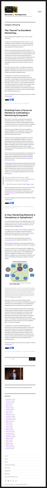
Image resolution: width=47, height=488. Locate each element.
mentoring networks (10, 239)
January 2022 (9, 407)
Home (6, 456)
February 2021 (9, 414)
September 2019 (10, 436)
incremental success (10, 192)
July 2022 (8, 404)
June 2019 (8, 440)
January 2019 (9, 448)
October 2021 (9, 409)
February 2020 (9, 431)
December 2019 (9, 435)
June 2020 (8, 424)
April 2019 (8, 443)
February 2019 (9, 446)
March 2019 (9, 445)
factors (10, 173)
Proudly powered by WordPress (21, 484)
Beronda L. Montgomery (15, 15)
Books (6, 461)
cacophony (19, 224)
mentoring (27, 58)
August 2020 (9, 421)
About (6, 459)
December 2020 (10, 416)
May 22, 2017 (30, 184)
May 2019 (8, 441)
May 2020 (8, 426)
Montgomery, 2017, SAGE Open (15, 297)
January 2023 (9, 402)
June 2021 (8, 411)
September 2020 (10, 419)
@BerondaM (9, 96)
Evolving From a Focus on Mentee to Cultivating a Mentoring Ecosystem (18, 113)
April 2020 (8, 428)
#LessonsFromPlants (10, 464)
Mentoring (15, 103)
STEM (6, 142)
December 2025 (10, 399)
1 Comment (12, 207)
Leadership (7, 470)
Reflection (19, 206)
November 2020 (10, 418)
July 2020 (8, 423)
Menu (39, 11)
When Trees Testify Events (11, 476)
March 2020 (9, 429)
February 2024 (9, 401)
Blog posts (7, 473)
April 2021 (8, 412)
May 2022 (8, 406)
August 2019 (9, 438)
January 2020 (9, 433)
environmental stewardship (23, 103)
